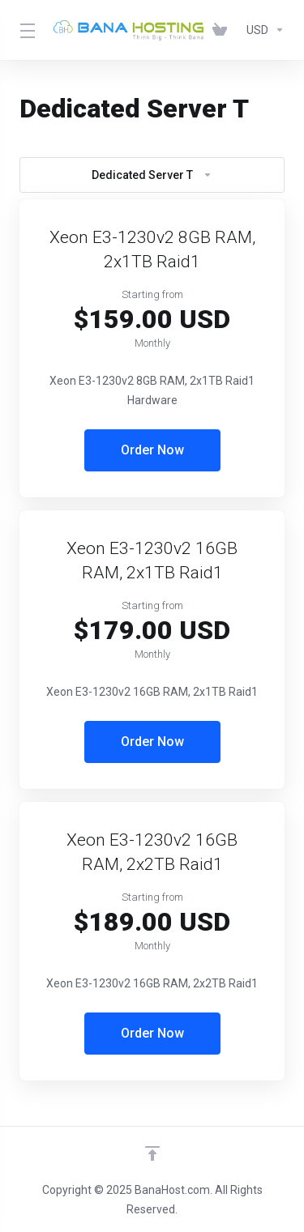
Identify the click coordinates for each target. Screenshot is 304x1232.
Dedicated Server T (152, 174)
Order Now (152, 450)
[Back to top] (152, 1153)
